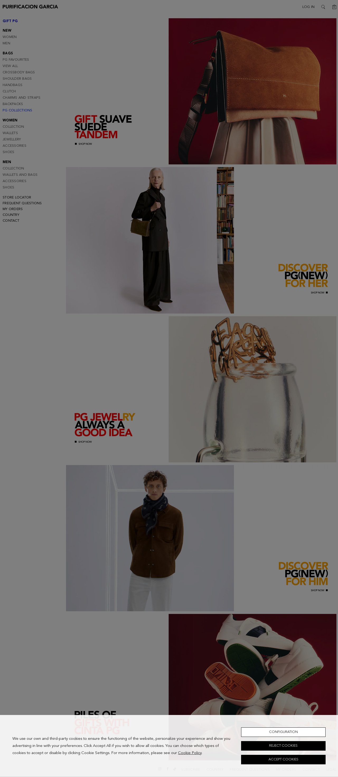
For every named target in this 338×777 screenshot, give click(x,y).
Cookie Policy (189, 753)
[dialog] (169, 746)
